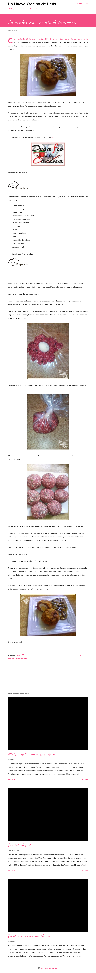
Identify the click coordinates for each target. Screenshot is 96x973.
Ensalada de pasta (20, 845)
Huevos (18, 655)
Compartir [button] (82, 655)
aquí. (53, 137)
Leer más (85, 779)
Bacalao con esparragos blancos (29, 936)
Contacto (37, 9)
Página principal (12, 9)
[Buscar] (79, 4)
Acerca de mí (26, 9)
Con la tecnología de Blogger (48, 968)
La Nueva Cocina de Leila (32, 4)
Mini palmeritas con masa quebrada (32, 754)
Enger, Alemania (21, 658)
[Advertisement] (48, 677)
